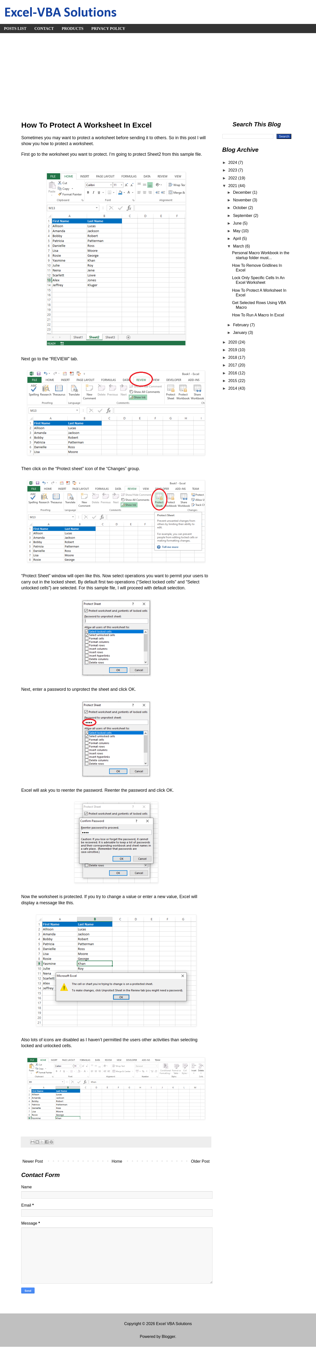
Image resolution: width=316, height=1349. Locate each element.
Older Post (200, 1161)
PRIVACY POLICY (108, 28)
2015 (233, 381)
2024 (233, 162)
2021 (233, 186)
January (240, 332)
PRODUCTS (72, 28)
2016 (233, 373)
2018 (233, 357)
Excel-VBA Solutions (60, 13)
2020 (233, 342)
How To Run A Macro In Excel (258, 315)
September (243, 215)
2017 (233, 365)
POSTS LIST (15, 28)
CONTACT (44, 28)
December (242, 192)
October (240, 208)
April (237, 238)
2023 (233, 170)
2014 (233, 388)
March (239, 246)
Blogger (168, 1336)
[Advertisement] (158, 75)
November (242, 200)
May (237, 231)
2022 (233, 178)
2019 (233, 350)
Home (117, 1161)
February (241, 325)
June (238, 223)
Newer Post (32, 1161)
